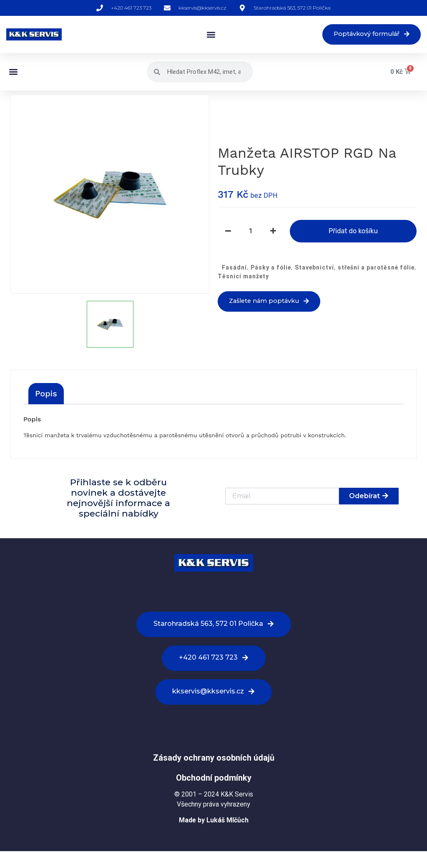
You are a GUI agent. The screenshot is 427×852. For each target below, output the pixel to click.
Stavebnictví (314, 268)
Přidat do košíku (353, 231)
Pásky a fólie (271, 268)
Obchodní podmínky (213, 778)
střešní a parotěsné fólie (376, 268)
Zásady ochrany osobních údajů (213, 758)
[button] (205, 35)
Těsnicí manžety (243, 276)
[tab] (46, 394)
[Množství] (251, 232)
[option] (109, 195)
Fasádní (234, 268)
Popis (46, 394)
